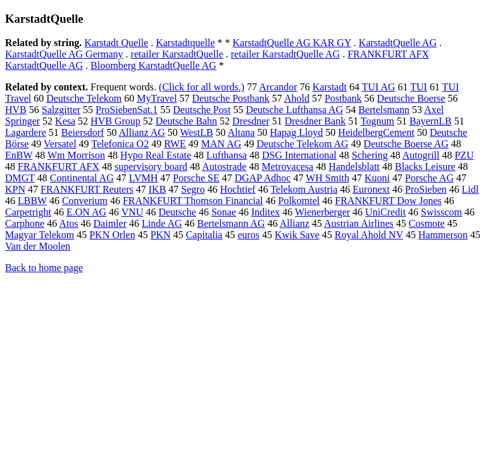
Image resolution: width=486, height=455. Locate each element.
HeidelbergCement (376, 132)
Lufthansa (226, 155)
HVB (16, 109)
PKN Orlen (112, 234)
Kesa (65, 121)
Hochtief (238, 189)
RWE (175, 143)
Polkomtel (299, 200)
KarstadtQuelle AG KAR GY (291, 42)
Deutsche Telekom (84, 98)
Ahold (296, 98)
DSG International (299, 155)
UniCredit (385, 212)
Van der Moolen (37, 246)
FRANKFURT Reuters (87, 189)
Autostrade (224, 166)
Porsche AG (429, 178)
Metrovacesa (287, 166)
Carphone (24, 223)
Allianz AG (142, 132)
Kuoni (377, 178)
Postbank (343, 98)
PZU (463, 155)
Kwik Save (297, 234)
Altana (241, 132)
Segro (192, 189)
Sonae (223, 212)
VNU (133, 212)
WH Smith (327, 178)
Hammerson (443, 234)
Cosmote (427, 223)
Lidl (470, 189)
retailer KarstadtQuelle (177, 54)
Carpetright (28, 212)
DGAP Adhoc (263, 178)
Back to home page (44, 267)
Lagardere (25, 132)
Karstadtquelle (185, 42)
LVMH (143, 178)
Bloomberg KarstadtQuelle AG (153, 65)
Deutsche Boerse (411, 98)
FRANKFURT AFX (58, 166)
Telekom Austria (303, 189)
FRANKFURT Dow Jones (388, 200)
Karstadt (330, 87)
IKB (157, 189)
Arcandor (278, 87)
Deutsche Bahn (186, 121)
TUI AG (379, 87)
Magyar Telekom (39, 234)
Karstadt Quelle (116, 42)
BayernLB (430, 121)
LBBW (32, 200)
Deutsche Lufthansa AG (294, 109)
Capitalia (204, 234)
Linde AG (162, 223)
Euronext (371, 189)
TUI (418, 87)
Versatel (60, 143)
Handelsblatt (354, 166)
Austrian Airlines (359, 223)
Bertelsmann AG (231, 223)
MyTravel (157, 98)
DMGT (20, 178)
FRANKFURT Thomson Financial (193, 200)
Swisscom (441, 212)
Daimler (110, 223)
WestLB (196, 132)
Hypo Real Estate (155, 155)
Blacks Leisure (425, 166)
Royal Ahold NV (369, 234)
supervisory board (151, 166)
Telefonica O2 (120, 143)
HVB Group (115, 121)
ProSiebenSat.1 (127, 109)
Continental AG (82, 178)
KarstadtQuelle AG (398, 42)
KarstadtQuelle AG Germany (64, 54)
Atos (68, 223)
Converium (85, 200)
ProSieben (426, 189)
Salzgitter (61, 109)
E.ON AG (86, 212)
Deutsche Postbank (231, 98)
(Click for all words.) (201, 87)
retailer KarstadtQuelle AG (285, 54)
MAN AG (221, 143)
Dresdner (251, 121)
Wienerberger (322, 212)
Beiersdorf (82, 132)
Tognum (377, 121)
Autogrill (421, 155)
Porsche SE (196, 178)
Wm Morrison (76, 155)
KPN (15, 189)
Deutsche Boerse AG (406, 143)
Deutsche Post (201, 109)
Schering (370, 155)
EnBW (18, 155)
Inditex (265, 212)
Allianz (294, 223)
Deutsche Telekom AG (302, 143)
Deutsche (177, 212)
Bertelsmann (383, 109)
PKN (161, 234)
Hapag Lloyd (296, 132)
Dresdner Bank (315, 121)
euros (248, 234)
